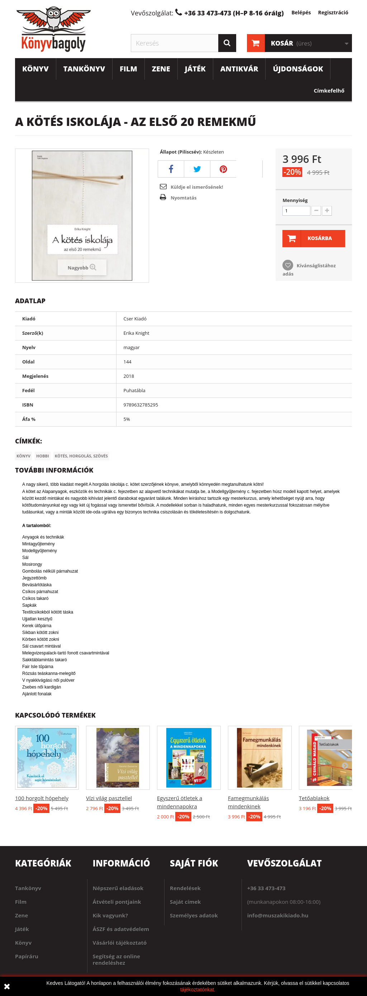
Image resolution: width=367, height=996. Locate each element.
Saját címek (185, 901)
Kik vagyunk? (110, 915)
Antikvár (239, 69)
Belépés (301, 12)
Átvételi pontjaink (117, 901)
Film (128, 69)
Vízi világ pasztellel (109, 798)
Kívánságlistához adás (308, 269)
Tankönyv (84, 69)
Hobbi (42, 456)
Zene (161, 69)
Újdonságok (298, 69)
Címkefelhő (329, 90)
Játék (195, 69)
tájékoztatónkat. (197, 989)
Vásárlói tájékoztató (120, 942)
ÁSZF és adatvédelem (121, 928)
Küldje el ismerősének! (197, 187)
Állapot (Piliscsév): (181, 152)
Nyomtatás (183, 197)
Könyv (35, 69)
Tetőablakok (314, 798)
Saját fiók (194, 863)
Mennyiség (295, 200)
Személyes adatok (194, 915)
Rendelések (185, 888)
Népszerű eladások (118, 888)
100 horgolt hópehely (41, 798)
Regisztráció (333, 12)
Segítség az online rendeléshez (116, 959)
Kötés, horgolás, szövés (81, 456)
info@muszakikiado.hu (278, 915)
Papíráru (26, 956)
